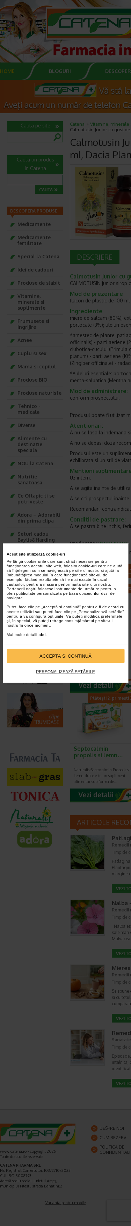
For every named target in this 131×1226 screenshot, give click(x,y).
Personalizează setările (65, 671)
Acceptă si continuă (65, 656)
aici (42, 634)
